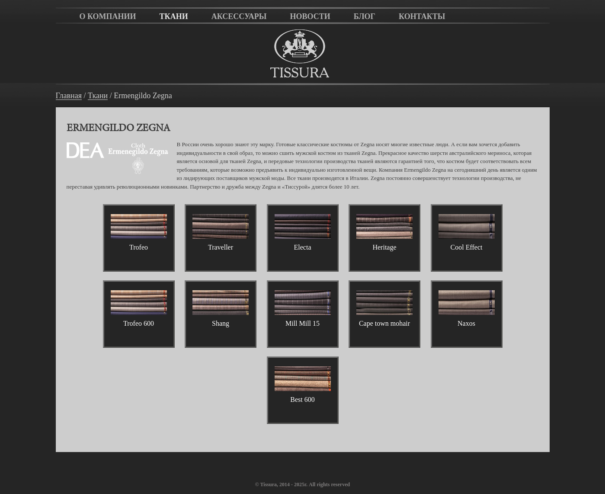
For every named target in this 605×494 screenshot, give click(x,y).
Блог (364, 16)
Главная (69, 96)
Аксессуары (239, 16)
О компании (108, 16)
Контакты (422, 16)
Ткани (174, 16)
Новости (310, 16)
